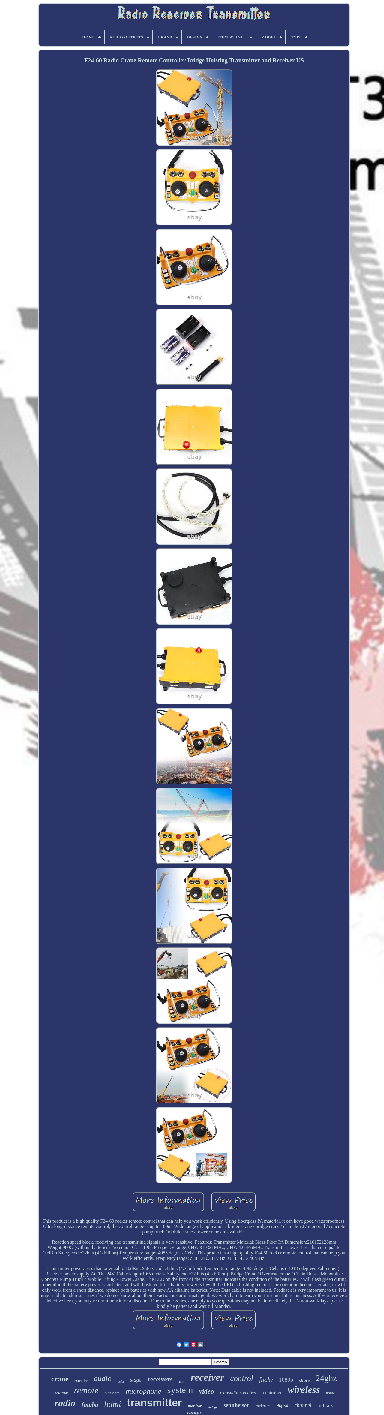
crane (59, 1379)
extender (81, 1381)
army (181, 1381)
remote (86, 1390)
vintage (213, 1407)
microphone (143, 1391)
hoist (121, 1381)
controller (272, 1392)
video (206, 1391)
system (180, 1390)
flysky (266, 1379)
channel (302, 1405)
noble (330, 1393)
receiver (207, 1377)
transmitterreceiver (238, 1392)
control (241, 1378)
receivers (159, 1379)
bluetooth (112, 1393)
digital (282, 1406)
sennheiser (236, 1405)
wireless (304, 1389)
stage (135, 1380)
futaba (89, 1404)
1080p (286, 1380)
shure (304, 1380)
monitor (195, 1406)
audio (103, 1378)
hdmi (112, 1403)
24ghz (326, 1378)
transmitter (154, 1402)
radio (65, 1403)
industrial (60, 1393)
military (325, 1405)
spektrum (263, 1406)
